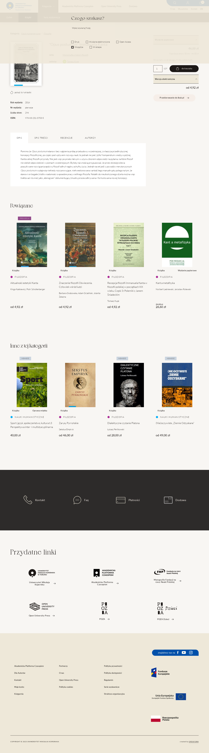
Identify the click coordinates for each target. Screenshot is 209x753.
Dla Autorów (19, 673)
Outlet (9, 17)
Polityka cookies (66, 687)
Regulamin (108, 680)
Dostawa (133, 6)
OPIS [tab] (19, 138)
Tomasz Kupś (73, 61)
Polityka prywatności (113, 666)
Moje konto (19, 687)
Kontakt (194, 9)
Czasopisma (78, 17)
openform (194, 741)
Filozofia (47, 33)
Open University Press (111, 6)
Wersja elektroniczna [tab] (176, 79)
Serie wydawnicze (52, 17)
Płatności (128, 500)
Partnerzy (63, 666)
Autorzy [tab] (90, 138)
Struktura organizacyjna (114, 694)
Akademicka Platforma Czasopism (77, 6)
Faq (81, 500)
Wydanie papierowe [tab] (176, 40)
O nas (172, 9)
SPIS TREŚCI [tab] (41, 138)
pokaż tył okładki (20, 92)
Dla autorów (183, 9)
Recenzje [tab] (66, 138)
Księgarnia (46, 6)
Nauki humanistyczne (30, 33)
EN (201, 9)
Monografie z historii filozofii (75, 55)
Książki (28, 17)
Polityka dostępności (113, 673)
